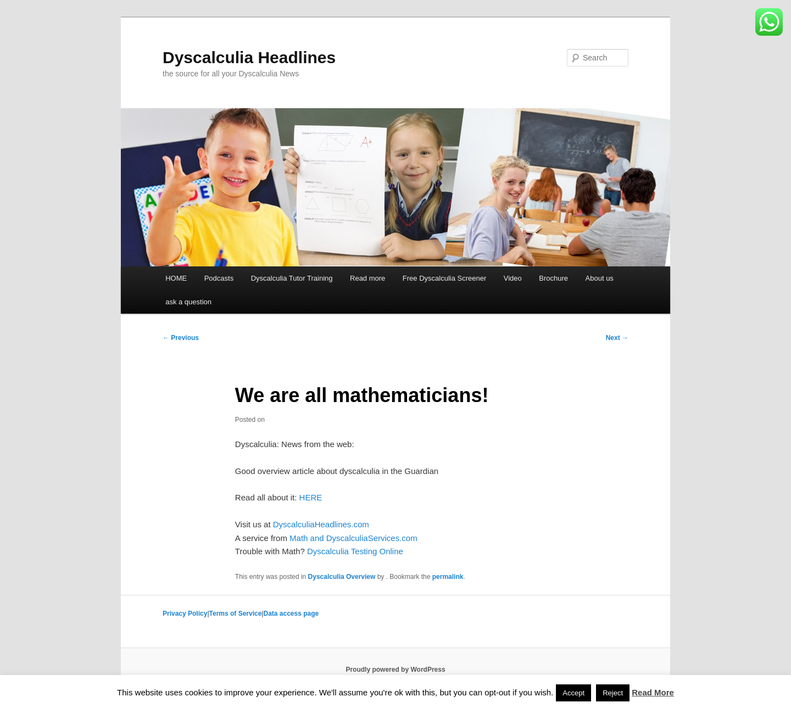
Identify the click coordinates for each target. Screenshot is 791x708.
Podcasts (218, 278)
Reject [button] (613, 693)
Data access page (291, 613)
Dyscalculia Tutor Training (292, 278)
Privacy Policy (185, 613)
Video (513, 278)
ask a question (188, 302)
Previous (181, 338)
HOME (176, 278)
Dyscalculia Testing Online (355, 551)
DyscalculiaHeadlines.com (321, 524)
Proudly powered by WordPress (395, 669)
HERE (310, 497)
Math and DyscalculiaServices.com (353, 538)
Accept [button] (573, 693)
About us (600, 278)
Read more (367, 278)
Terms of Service (235, 613)
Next (617, 338)
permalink (448, 577)
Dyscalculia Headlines (249, 57)
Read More (653, 692)
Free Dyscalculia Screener (444, 278)
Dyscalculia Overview (342, 577)
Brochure (553, 278)
